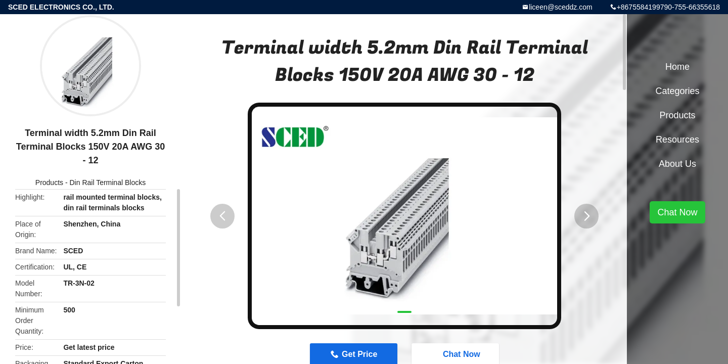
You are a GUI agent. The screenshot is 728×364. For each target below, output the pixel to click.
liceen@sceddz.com (561, 7)
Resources (677, 139)
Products (49, 182)
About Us (677, 164)
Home (677, 67)
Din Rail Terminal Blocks (108, 182)
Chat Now (677, 212)
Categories (677, 91)
